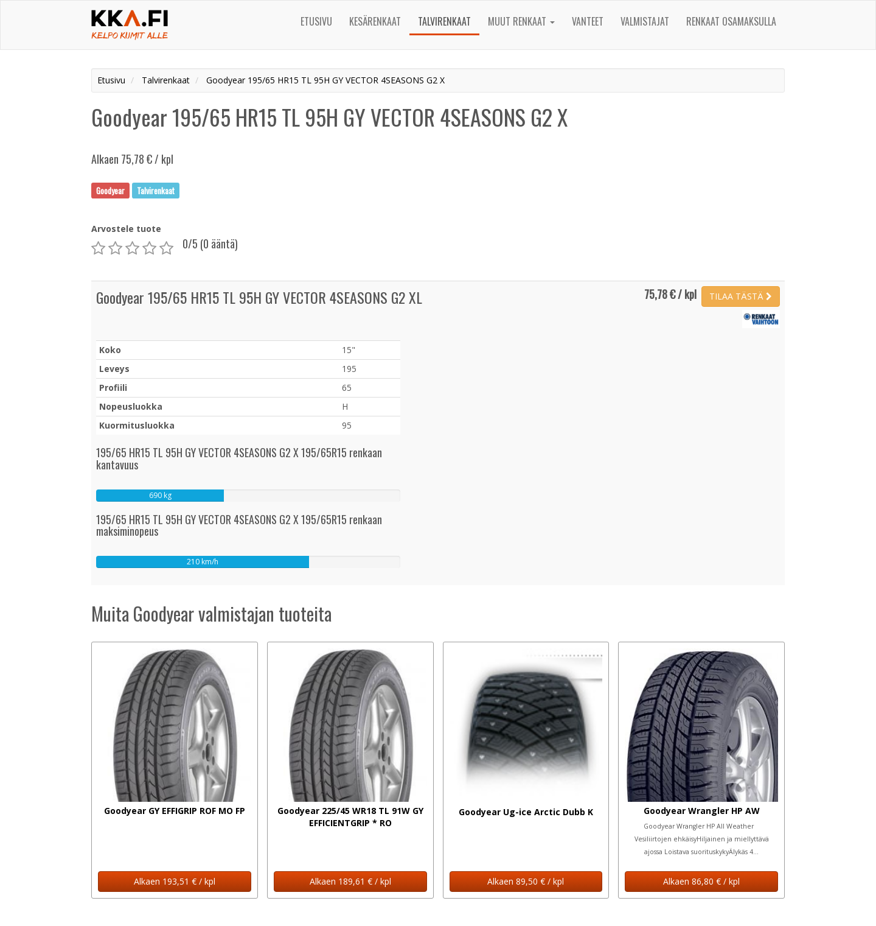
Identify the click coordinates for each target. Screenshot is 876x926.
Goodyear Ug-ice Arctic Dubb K (526, 812)
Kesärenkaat (375, 21)
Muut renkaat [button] (521, 21)
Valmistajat (644, 21)
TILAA (740, 296)
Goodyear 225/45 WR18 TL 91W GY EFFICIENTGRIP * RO (350, 817)
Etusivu (316, 21)
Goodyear (110, 190)
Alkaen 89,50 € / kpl (525, 881)
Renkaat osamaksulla (731, 21)
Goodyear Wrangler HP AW (702, 810)
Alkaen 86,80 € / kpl (701, 881)
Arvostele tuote (126, 228)
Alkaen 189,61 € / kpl (350, 881)
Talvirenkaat (444, 21)
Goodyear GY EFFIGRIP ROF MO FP (174, 810)
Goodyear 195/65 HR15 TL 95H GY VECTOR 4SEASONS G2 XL (259, 297)
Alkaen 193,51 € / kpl (174, 881)
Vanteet (587, 21)
